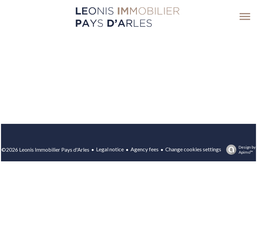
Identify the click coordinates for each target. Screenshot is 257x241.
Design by (239, 150)
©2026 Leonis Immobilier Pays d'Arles (45, 149)
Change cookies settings (193, 149)
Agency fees (145, 149)
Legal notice (110, 149)
